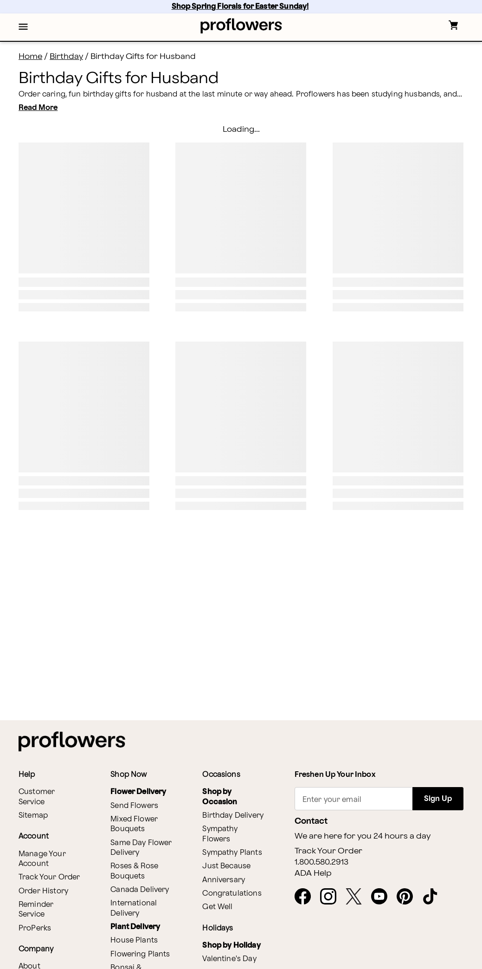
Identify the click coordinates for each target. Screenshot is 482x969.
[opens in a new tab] (306, 897)
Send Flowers (134, 805)
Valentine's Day (229, 959)
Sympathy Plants (232, 852)
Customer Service (37, 796)
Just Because (226, 866)
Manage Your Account (42, 859)
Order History (43, 891)
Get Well (217, 907)
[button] (23, 27)
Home (30, 56)
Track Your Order (49, 877)
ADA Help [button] (313, 873)
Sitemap (33, 815)
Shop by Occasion (219, 796)
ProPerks (35, 928)
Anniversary (223, 880)
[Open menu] (23, 27)
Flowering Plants (140, 954)
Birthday (66, 56)
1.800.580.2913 (321, 862)
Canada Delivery (139, 889)
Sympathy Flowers (220, 834)
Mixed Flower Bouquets (134, 824)
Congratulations (231, 893)
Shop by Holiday (231, 945)
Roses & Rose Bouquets (134, 871)
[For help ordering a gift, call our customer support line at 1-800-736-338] (241, 25)
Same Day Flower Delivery (141, 848)
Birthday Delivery (232, 815)
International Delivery (133, 908)
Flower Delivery (138, 791)
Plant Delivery (135, 927)
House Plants (134, 940)
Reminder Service (36, 909)
